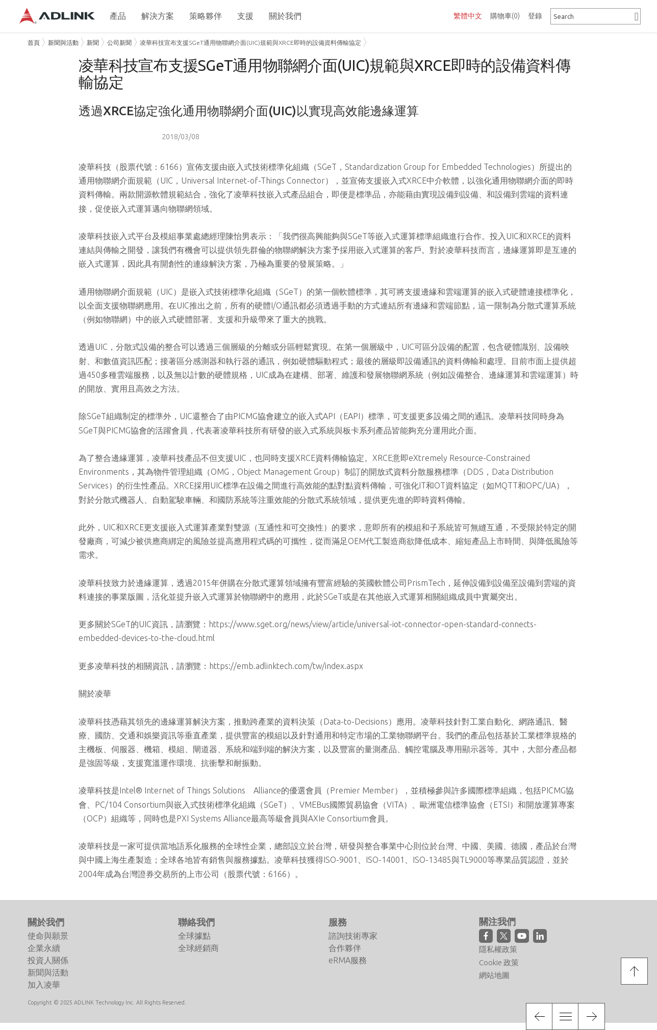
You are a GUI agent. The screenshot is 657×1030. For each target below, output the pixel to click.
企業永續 (44, 947)
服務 (337, 922)
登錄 (535, 16)
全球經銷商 (198, 947)
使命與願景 (48, 935)
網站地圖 (494, 975)
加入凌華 (44, 984)
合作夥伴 (344, 947)
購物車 (505, 16)
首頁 (34, 42)
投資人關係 (48, 960)
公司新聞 (119, 42)
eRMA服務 (347, 960)
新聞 (93, 42)
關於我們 (46, 922)
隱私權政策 (498, 949)
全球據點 (194, 935)
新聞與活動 (63, 42)
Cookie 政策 (499, 962)
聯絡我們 (196, 922)
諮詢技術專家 (352, 935)
